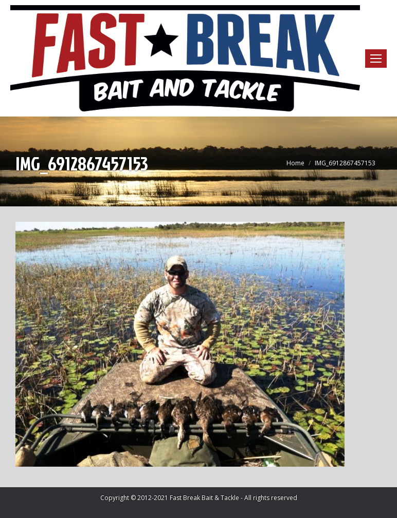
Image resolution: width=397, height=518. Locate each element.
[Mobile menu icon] (376, 58)
